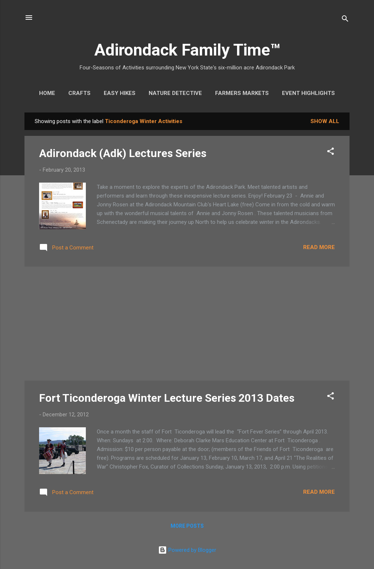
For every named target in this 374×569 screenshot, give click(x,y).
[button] (330, 152)
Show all (324, 121)
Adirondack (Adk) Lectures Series (122, 153)
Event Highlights (308, 93)
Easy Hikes (120, 93)
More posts (187, 526)
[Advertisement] (187, 323)
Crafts (79, 93)
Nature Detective (175, 93)
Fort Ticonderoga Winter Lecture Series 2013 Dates (166, 398)
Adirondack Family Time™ (187, 50)
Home (47, 93)
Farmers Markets (242, 93)
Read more (319, 247)
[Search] (345, 20)
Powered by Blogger (187, 550)
